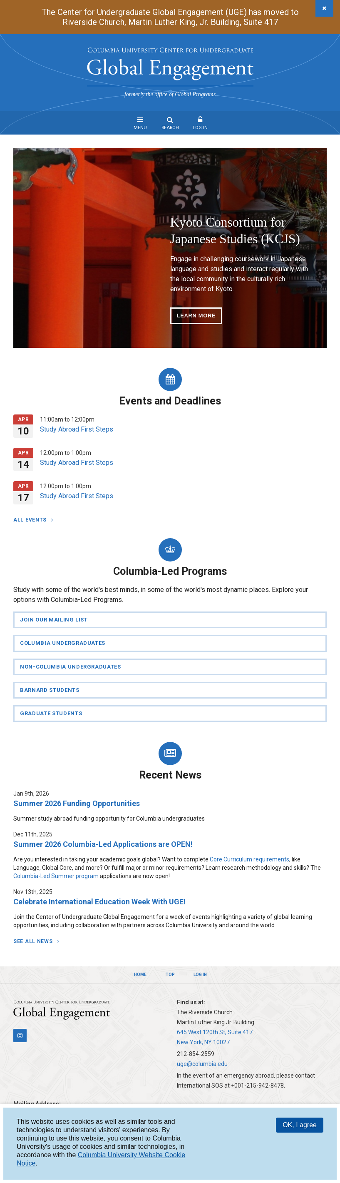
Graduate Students (51, 713)
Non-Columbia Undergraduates (70, 667)
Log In (200, 127)
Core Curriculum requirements (249, 859)
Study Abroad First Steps (76, 429)
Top (170, 974)
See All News (33, 941)
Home (140, 974)
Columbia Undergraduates (62, 643)
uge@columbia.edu (202, 1064)
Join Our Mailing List (54, 619)
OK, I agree (300, 1124)
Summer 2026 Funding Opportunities (76, 803)
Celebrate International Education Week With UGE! (99, 901)
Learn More (196, 315)
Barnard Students (49, 690)
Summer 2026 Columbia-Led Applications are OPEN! (103, 844)
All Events (30, 520)
